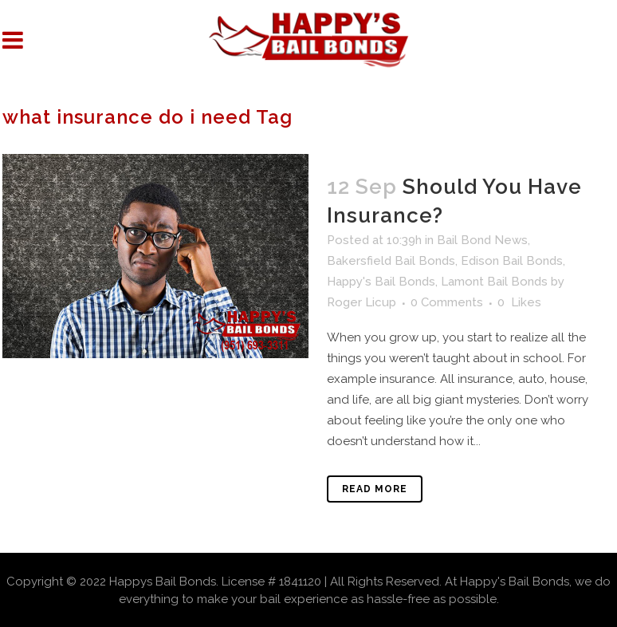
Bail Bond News (482, 240)
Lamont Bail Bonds (494, 281)
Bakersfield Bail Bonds (391, 261)
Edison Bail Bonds (512, 261)
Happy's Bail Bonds (381, 281)
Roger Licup (361, 302)
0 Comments (447, 302)
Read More (374, 489)
